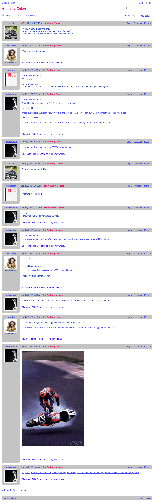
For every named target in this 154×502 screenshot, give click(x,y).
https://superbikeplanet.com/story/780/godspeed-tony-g (47, 147)
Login (140, 3)
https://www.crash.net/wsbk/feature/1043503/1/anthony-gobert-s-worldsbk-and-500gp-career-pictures (68, 327)
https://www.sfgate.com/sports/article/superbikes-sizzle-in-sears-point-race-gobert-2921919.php (65, 239)
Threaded (30, 15)
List (18, 15)
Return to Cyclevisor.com (14, 490)
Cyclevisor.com (9, 3)
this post (32, 75)
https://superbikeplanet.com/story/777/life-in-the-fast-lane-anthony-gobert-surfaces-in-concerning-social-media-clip (74, 113)
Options (145, 15)
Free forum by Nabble (11, 498)
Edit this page (145, 498)
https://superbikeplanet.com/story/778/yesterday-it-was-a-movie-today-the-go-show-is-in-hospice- (66, 122)
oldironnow (11, 94)
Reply (129, 23)
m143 (11, 23)
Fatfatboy (11, 45)
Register (148, 3)
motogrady (11, 70)
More (146, 23)
